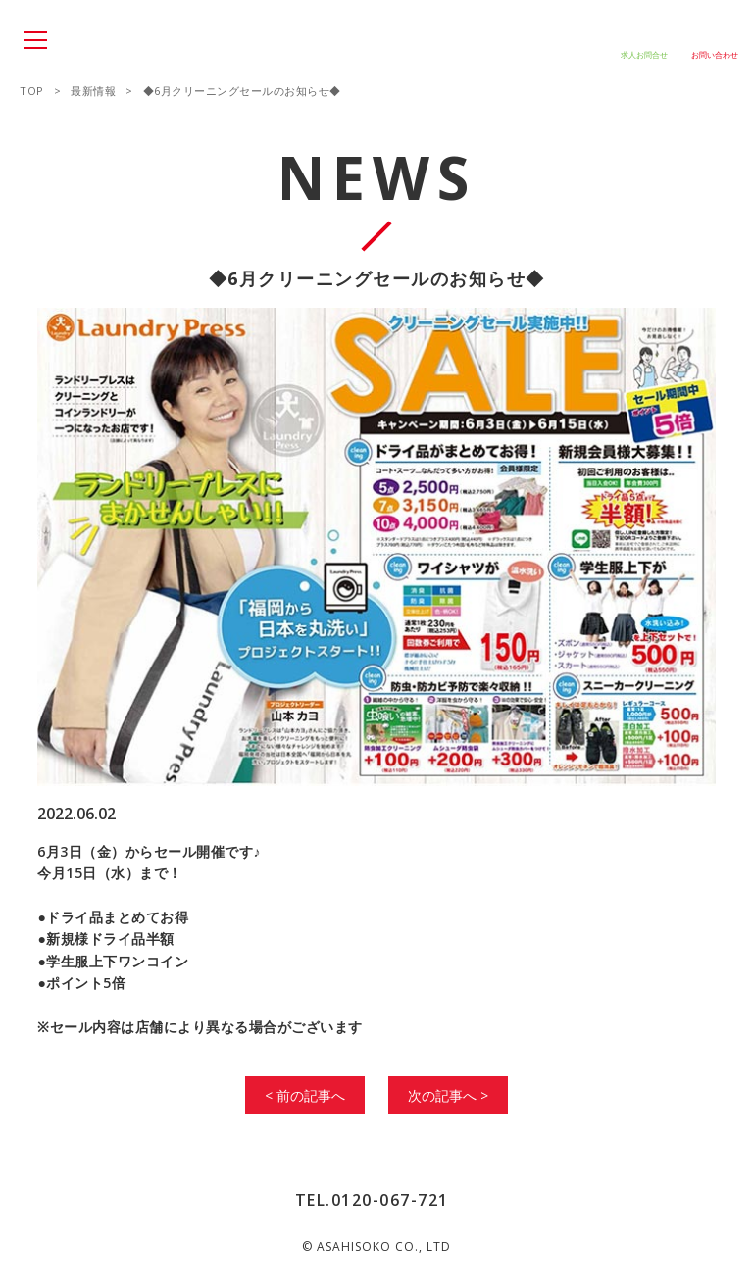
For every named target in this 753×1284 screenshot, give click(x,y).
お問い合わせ (714, 54)
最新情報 (93, 90)
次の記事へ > (448, 1095)
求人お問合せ (644, 54)
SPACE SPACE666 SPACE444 (118, 42)
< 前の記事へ (305, 1095)
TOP (32, 90)
